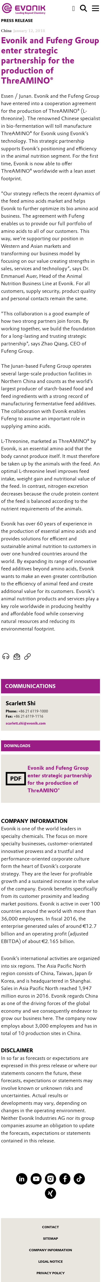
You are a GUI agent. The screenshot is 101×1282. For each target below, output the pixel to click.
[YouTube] (36, 1178)
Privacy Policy (51, 1273)
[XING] (50, 1193)
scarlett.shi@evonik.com (26, 723)
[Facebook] (65, 1178)
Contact (50, 1227)
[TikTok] (79, 1178)
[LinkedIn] (21, 1178)
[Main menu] (95, 8)
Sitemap (50, 1238)
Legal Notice (50, 1261)
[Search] (83, 8)
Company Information (50, 1250)
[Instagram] (50, 1178)
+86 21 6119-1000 (33, 711)
